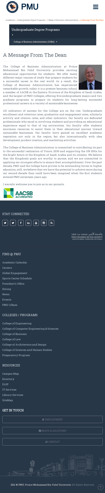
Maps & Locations (52, 430)
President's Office (13, 283)
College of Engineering (17, 323)
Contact (52, 441)
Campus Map (10, 373)
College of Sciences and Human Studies (27, 350)
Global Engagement (14, 273)
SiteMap (7, 400)
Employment (52, 419)
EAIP (5, 384)
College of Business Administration (63, 20)
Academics (10, 20)
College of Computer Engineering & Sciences (30, 328)
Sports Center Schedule (17, 278)
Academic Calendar (14, 262)
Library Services (12, 395)
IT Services (9, 389)
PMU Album (9, 305)
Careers (7, 267)
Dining (6, 289)
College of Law (11, 339)
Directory (8, 379)
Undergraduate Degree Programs (31, 20)
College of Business (14, 334)
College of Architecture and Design (24, 344)
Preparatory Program (16, 355)
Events (6, 299)
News (6, 294)
